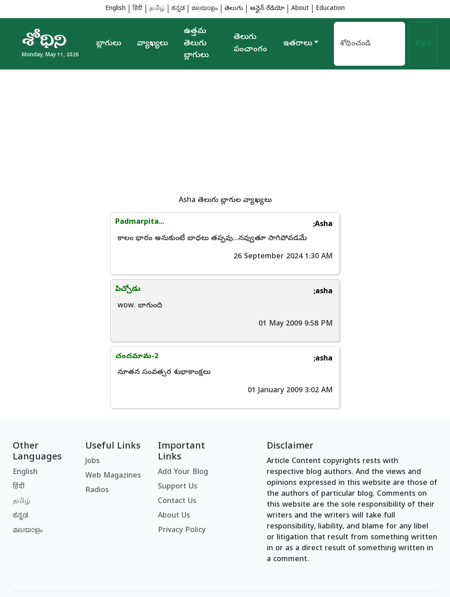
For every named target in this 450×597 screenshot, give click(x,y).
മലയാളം (204, 9)
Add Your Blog (183, 406)
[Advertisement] (225, 133)
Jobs (92, 395)
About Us (174, 449)
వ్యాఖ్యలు (152, 44)
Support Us (177, 420)
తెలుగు (234, 9)
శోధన (423, 44)
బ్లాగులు (108, 44)
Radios (97, 424)
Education (330, 9)
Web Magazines (113, 409)
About (300, 9)
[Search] (369, 44)
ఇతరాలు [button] (297, 44)
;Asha (205, 225)
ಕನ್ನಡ (178, 9)
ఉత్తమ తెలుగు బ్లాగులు (196, 43)
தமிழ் (157, 9)
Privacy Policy (181, 464)
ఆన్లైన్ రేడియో (267, 9)
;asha (416, 225)
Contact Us (177, 435)
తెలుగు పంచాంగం (250, 43)
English (115, 9)
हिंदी (137, 9)
